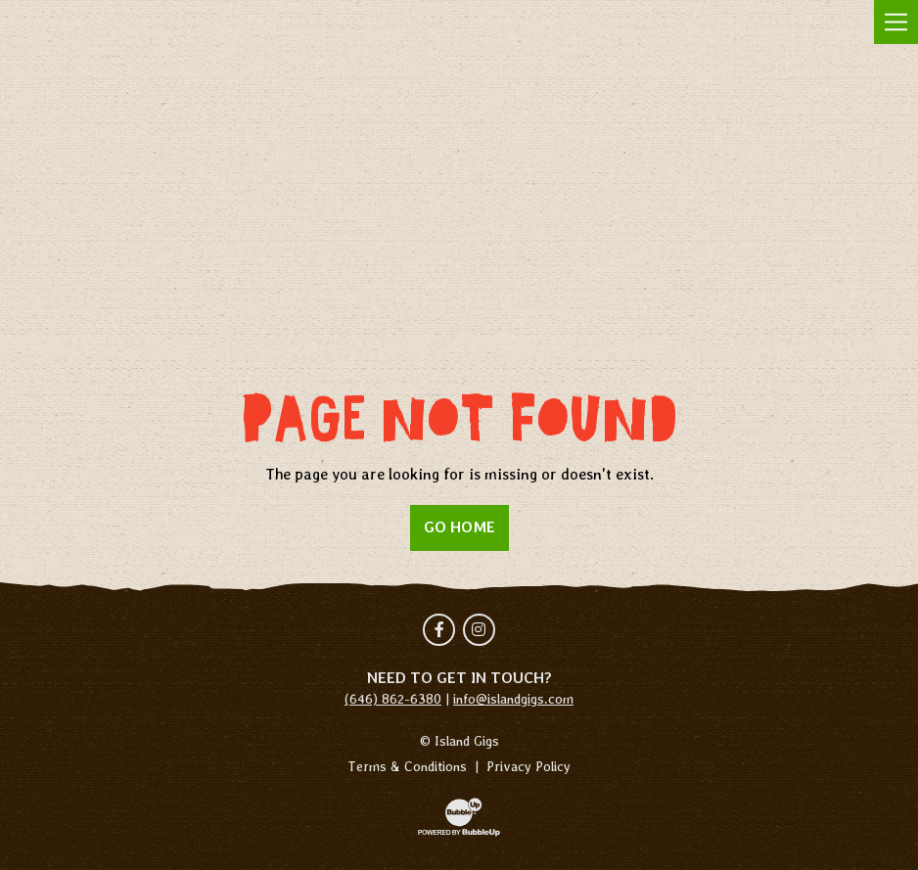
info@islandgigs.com (513, 699)
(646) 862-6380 (392, 699)
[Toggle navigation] (896, 22)
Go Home (459, 527)
